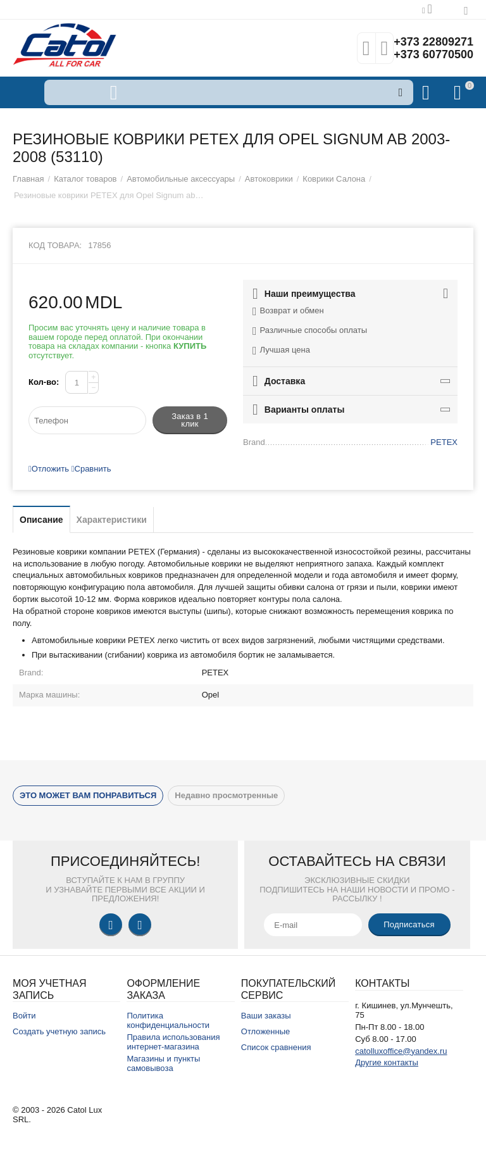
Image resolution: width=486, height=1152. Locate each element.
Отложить (48, 468)
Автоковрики (269, 179)
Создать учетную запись (59, 1031)
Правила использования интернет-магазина (173, 1041)
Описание (41, 520)
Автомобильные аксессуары (181, 179)
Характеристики (112, 520)
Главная (28, 179)
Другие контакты (386, 1062)
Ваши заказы (266, 1015)
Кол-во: (43, 382)
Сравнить (91, 468)
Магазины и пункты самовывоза (163, 1063)
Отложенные (265, 1031)
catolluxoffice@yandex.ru (401, 1051)
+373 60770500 (433, 54)
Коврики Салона (333, 179)
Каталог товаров (85, 179)
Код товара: (55, 245)
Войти (24, 1015)
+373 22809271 (433, 41)
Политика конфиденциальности (168, 1020)
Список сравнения (276, 1047)
